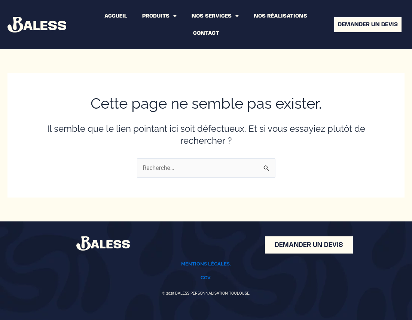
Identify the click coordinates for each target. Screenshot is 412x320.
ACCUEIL (115, 16)
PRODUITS (159, 16)
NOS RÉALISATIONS (280, 16)
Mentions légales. (206, 264)
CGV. (206, 278)
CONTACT (206, 33)
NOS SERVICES (215, 16)
